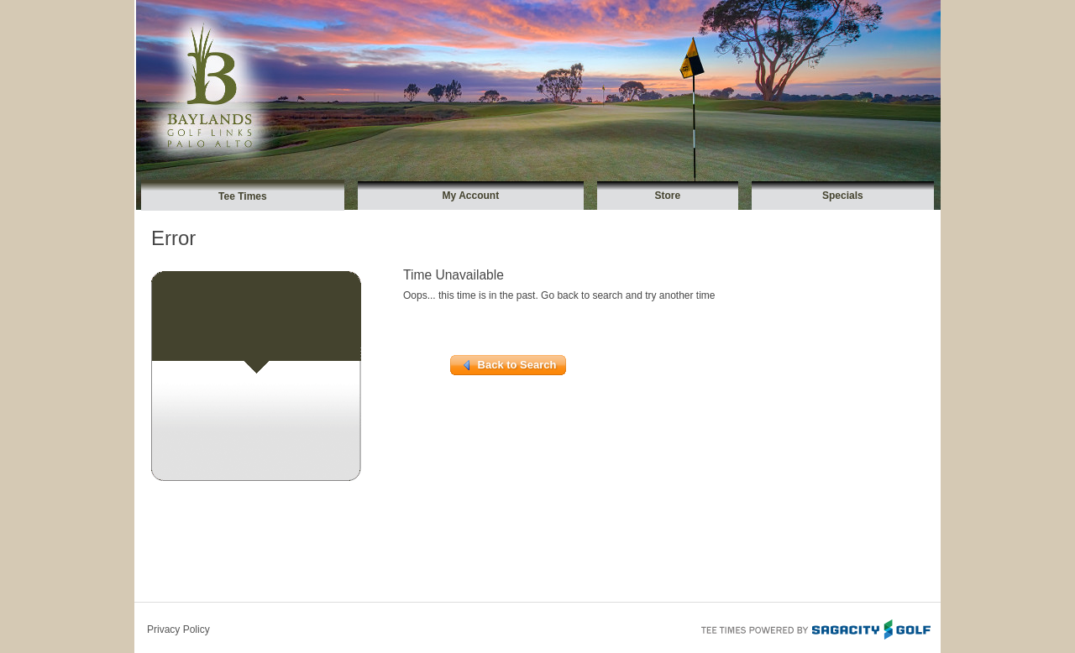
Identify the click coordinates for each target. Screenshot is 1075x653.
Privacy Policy (178, 629)
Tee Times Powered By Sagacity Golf (815, 628)
